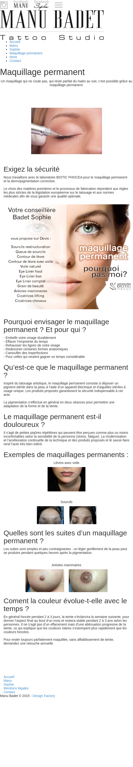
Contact (15, 61)
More (13, 57)
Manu (14, 45)
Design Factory (44, 696)
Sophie (15, 49)
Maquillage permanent (26, 53)
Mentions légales (16, 688)
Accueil (15, 42)
